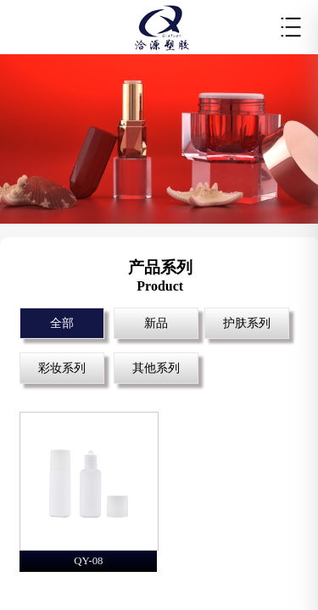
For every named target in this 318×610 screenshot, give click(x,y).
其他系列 (156, 367)
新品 (156, 323)
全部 (62, 323)
